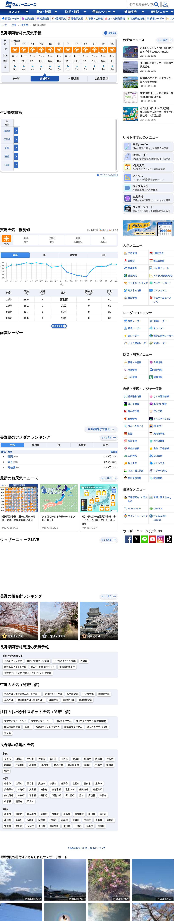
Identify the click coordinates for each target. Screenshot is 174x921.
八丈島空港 (72, 694)
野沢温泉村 (73, 765)
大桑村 (89, 826)
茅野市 (64, 783)
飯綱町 (109, 765)
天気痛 (7, 139)
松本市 (7, 783)
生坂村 (103, 795)
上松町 (41, 826)
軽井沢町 (97, 789)
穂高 (10, 456)
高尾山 (27, 727)
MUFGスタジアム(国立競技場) (91, 721)
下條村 (76, 820)
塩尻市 (76, 783)
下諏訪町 (56, 795)
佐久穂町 (83, 789)
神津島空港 (103, 694)
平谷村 (53, 820)
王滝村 (78, 826)
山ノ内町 (45, 765)
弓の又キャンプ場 (13, 661)
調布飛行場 (68, 700)
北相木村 (70, 789)
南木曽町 (54, 826)
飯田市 (7, 814)
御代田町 (8, 795)
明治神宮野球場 (12, 727)
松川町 (7, 820)
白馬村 (98, 759)
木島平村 (58, 765)
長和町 (44, 795)
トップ (3, 25)
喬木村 (7, 826)
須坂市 (19, 759)
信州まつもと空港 (53, 694)
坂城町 (7, 765)
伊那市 (19, 814)
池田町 (76, 759)
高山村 (32, 765)
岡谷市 (30, 783)
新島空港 (8, 700)
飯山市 (53, 759)
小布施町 (20, 765)
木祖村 (66, 826)
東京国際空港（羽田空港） (31, 700)
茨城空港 (53, 700)
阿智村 (41, 820)
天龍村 (98, 820)
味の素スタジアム (73, 727)
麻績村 (91, 795)
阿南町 (30, 820)
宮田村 (103, 814)
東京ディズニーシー (41, 721)
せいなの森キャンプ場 (65, 661)
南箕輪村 (79, 814)
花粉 (7, 156)
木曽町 (101, 826)
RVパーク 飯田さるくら (43, 667)
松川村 (87, 759)
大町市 (41, 759)
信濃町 (87, 765)
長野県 (24, 25)
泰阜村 (110, 820)
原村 (81, 795)
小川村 (98, 765)
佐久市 (87, 783)
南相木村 (56, 789)
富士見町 (70, 795)
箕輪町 (55, 814)
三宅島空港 (88, 694)
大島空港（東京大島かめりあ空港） (22, 694)
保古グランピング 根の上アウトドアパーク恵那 (27, 673)
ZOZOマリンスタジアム (48, 727)
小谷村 (110, 759)
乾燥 (7, 148)
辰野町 (44, 814)
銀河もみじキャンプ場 (15, 667)
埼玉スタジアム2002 (97, 727)
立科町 (21, 795)
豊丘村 (19, 826)
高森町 (19, 820)
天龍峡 (83, 661)
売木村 (87, 820)
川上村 (32, 789)
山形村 (7, 801)
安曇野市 (8, 789)
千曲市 (64, 759)
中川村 (91, 814)
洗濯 (7, 165)
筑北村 (30, 801)
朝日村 (19, 801)
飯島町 (66, 814)
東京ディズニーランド (15, 721)
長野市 (7, 759)
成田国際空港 (85, 700)
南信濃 (11, 467)
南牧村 (44, 789)
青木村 (32, 795)
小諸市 (53, 783)
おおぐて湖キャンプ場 (38, 661)
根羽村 (64, 820)
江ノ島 (7, 733)
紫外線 (7, 131)
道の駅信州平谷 (67, 667)
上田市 (19, 783)
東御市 (98, 783)
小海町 (21, 789)
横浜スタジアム (63, 721)
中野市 (30, 759)
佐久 (10, 462)
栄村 (6, 771)
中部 (14, 25)
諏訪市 (41, 783)
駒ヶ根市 (31, 814)
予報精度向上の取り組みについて (86, 848)
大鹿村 (30, 826)
